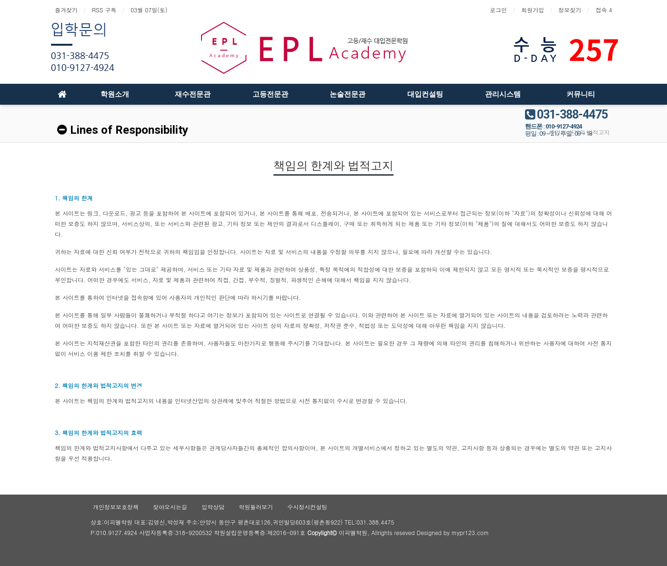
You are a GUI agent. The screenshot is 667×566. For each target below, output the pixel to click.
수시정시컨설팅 (307, 507)
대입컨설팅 (425, 94)
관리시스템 (503, 94)
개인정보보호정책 (116, 507)
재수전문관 (193, 94)
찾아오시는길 (170, 507)
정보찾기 (569, 10)
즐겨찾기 (66, 10)
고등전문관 (270, 94)
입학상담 (213, 507)
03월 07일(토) (149, 10)
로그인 (498, 10)
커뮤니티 (580, 94)
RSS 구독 (104, 10)
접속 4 (604, 10)
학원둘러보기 (256, 507)
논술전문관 (347, 94)
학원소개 (115, 94)
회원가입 (532, 10)
